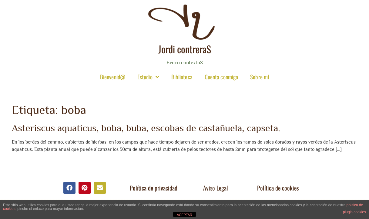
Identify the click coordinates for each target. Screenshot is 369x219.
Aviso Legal (215, 187)
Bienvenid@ (112, 76)
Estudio (148, 77)
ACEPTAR (184, 215)
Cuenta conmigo (221, 76)
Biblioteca (182, 76)
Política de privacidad (153, 187)
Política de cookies (278, 187)
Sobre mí (259, 76)
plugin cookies (354, 212)
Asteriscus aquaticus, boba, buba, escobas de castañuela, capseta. (146, 127)
